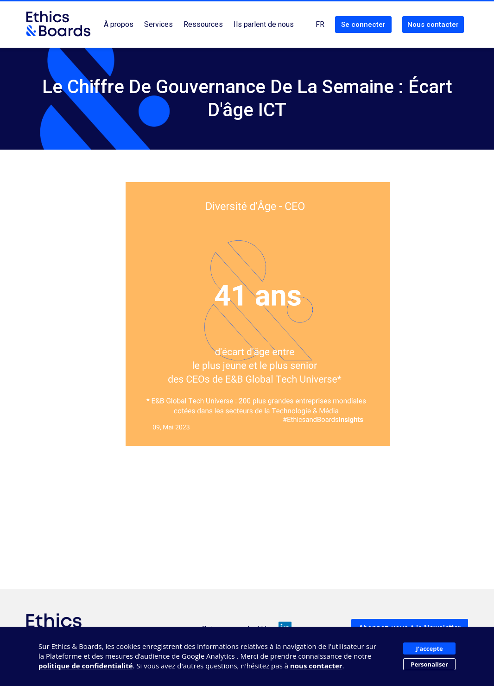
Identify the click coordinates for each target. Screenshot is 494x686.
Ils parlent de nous (264, 24)
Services (158, 24)
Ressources (203, 24)
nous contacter (316, 665)
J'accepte (429, 648)
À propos (118, 24)
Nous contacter (433, 24)
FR (320, 24)
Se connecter (363, 24)
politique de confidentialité (85, 665)
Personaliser (429, 664)
